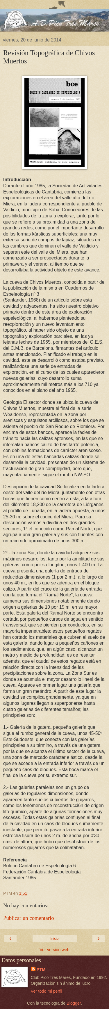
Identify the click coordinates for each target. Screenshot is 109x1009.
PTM (41, 969)
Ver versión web (54, 949)
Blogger (74, 1003)
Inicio (54, 939)
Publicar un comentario (28, 918)
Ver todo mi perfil (46, 991)
